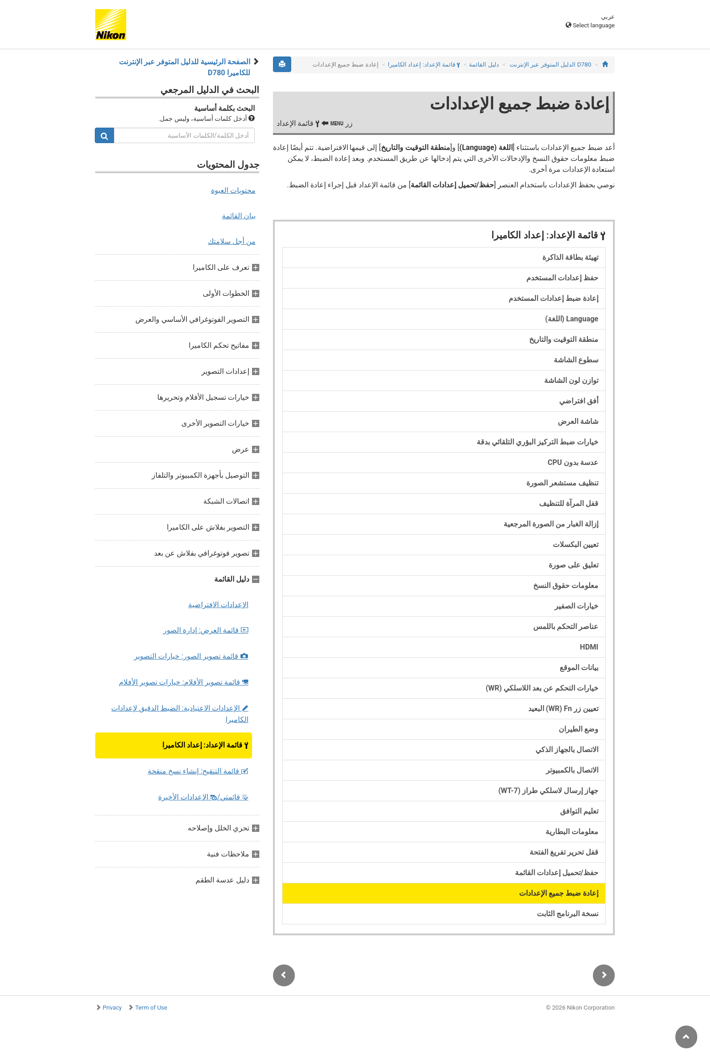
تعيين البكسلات (575, 544)
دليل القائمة (484, 64)
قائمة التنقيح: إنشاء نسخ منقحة (198, 771)
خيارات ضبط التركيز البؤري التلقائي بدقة (537, 442)
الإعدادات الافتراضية (218, 604)
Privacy (112, 1007)
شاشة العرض (578, 421)
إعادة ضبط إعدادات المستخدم (553, 298)
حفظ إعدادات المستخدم (562, 277)
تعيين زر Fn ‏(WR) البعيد (563, 708)
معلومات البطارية (571, 831)
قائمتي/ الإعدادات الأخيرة (203, 797)
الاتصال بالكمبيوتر (572, 770)
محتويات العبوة (233, 190)
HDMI (589, 647)
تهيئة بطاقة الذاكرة (570, 257)
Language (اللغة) (571, 319)
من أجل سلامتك (232, 241)
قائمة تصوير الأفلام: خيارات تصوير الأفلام (183, 682)
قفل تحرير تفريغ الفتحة (564, 852)
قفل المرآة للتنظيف (568, 503)
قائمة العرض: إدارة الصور (205, 630)
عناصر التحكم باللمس (565, 626)
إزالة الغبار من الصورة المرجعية (551, 524)
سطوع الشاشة (576, 360)
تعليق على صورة (573, 565)
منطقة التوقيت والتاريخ (563, 339)
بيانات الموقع (579, 667)
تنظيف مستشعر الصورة (562, 483)
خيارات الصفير (576, 606)
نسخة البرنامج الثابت (567, 913)
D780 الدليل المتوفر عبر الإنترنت (550, 64)
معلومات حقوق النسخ (565, 585)
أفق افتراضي (578, 401)
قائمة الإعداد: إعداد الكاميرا (205, 745)
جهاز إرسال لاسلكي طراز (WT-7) (548, 790)
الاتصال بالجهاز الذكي (566, 749)
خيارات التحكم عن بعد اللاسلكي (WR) (542, 688)
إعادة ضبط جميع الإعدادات (558, 893)
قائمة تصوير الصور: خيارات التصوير (191, 656)
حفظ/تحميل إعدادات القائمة (556, 872)
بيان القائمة (239, 215)
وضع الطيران (578, 729)
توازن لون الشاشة (571, 380)
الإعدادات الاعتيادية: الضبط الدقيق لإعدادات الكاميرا (179, 714)
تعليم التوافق (579, 811)
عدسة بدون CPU (573, 462)
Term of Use (151, 1007)
